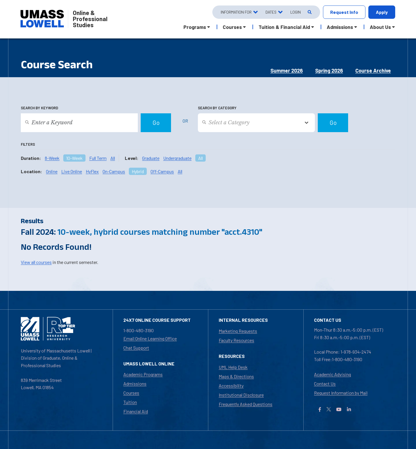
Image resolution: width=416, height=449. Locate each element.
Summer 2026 (286, 70)
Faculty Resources (236, 340)
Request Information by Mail (340, 393)
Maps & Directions (236, 376)
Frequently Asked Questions (245, 404)
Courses (131, 393)
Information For (236, 12)
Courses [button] (232, 27)
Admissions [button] (340, 27)
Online (51, 171)
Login (295, 12)
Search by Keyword (39, 108)
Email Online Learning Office (150, 338)
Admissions (134, 383)
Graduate (150, 158)
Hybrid (138, 171)
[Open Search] (309, 12)
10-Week (74, 158)
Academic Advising (332, 374)
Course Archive (373, 70)
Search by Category (217, 108)
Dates (270, 12)
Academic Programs (143, 374)
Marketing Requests (238, 331)
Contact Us (325, 383)
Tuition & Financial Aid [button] (284, 27)
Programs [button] (194, 27)
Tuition (130, 402)
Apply (382, 12)
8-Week (52, 158)
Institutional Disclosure (241, 395)
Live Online (71, 171)
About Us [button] (380, 27)
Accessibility (231, 385)
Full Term (98, 158)
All (112, 158)
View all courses (36, 262)
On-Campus (114, 171)
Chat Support (136, 347)
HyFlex (92, 171)
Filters (28, 144)
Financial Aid (135, 411)
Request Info (344, 12)
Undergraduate (177, 158)
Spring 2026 (329, 70)
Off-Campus (162, 171)
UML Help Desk (233, 367)
